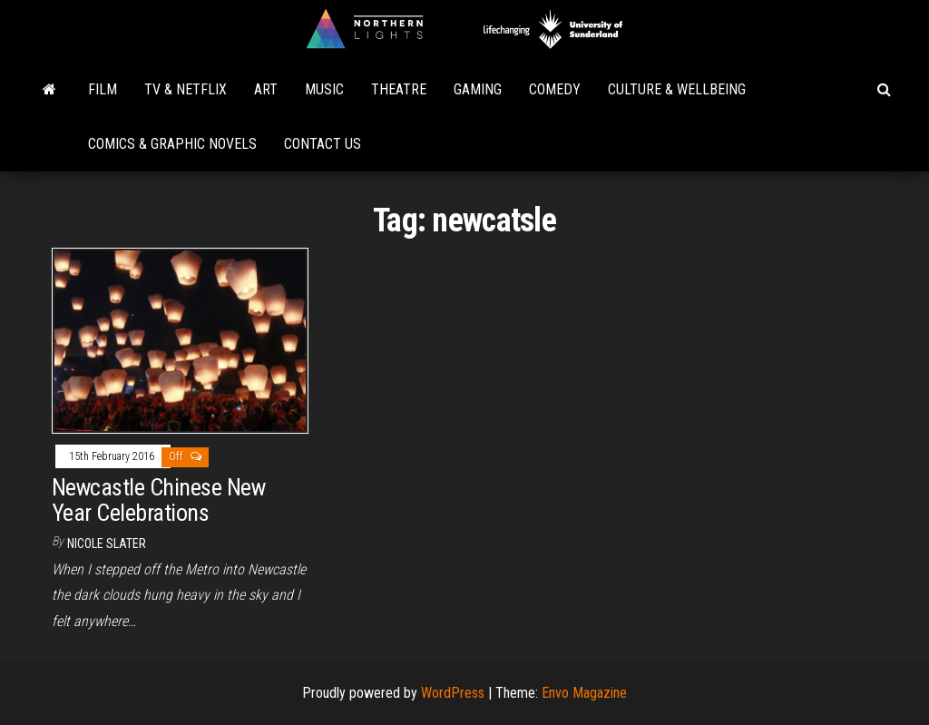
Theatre (398, 89)
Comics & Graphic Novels (172, 143)
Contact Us (322, 143)
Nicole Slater (106, 543)
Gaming (478, 89)
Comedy (555, 89)
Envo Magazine (584, 692)
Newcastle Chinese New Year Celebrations (158, 500)
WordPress (452, 692)
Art (266, 89)
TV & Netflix (185, 89)
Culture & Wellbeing (677, 89)
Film (102, 89)
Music (324, 89)
